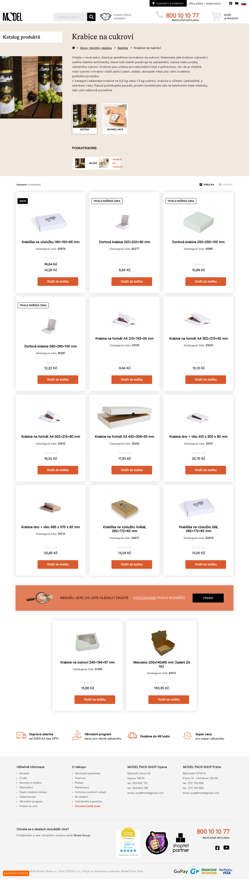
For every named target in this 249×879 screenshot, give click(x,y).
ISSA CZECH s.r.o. (69, 871)
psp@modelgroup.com (205, 792)
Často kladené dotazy (33, 792)
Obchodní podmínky (88, 773)
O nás (23, 778)
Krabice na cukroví (147, 48)
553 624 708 (140, 788)
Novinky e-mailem (30, 782)
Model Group (82, 835)
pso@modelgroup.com (149, 792)
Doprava (80, 778)
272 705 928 (195, 788)
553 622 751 (140, 783)
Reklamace (82, 787)
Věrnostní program (31, 801)
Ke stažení (81, 796)
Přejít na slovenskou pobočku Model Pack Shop (113, 871)
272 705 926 (195, 783)
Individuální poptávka (88, 801)
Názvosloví (26, 787)
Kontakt (24, 773)
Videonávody (27, 796)
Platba (79, 782)
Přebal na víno (28, 806)
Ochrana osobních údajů (90, 792)
